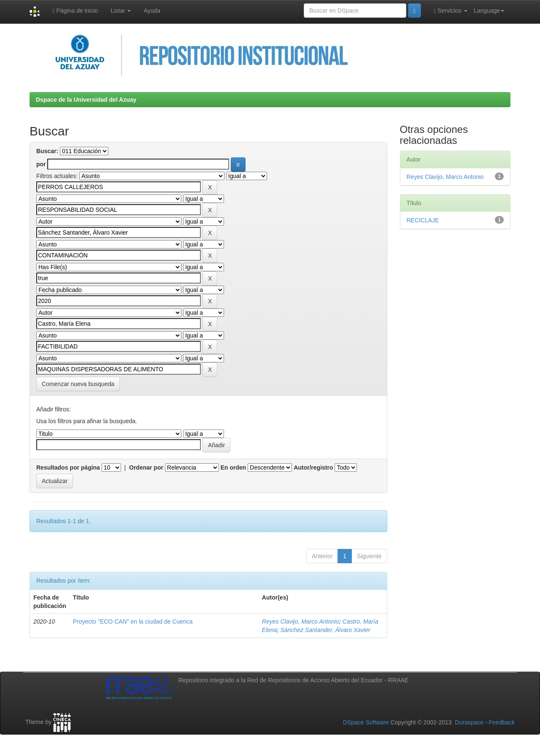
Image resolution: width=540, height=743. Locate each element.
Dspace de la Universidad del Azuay (86, 99)
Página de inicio (75, 10)
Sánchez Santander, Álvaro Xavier (325, 630)
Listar (121, 10)
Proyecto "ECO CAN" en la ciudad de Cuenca (133, 621)
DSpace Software (366, 722)
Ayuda (151, 10)
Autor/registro (313, 467)
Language (489, 10)
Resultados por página (68, 467)
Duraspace (469, 722)
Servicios (450, 10)
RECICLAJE (423, 220)
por (41, 164)
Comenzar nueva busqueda (78, 384)
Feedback (502, 722)
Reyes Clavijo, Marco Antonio (300, 621)
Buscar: (47, 151)
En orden (233, 467)
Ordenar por (146, 467)
